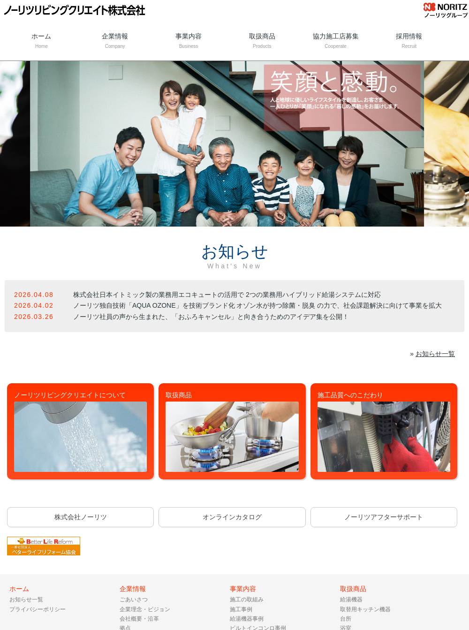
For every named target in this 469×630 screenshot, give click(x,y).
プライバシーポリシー (37, 609)
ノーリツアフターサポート (383, 517)
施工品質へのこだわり (384, 431)
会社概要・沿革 (139, 618)
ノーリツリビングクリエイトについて (80, 431)
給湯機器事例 (247, 618)
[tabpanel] (234, 144)
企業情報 (115, 41)
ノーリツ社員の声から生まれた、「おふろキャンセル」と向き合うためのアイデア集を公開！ (211, 316)
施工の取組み (247, 599)
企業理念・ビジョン (145, 609)
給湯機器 (351, 599)
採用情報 (409, 41)
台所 (345, 618)
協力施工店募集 (335, 41)
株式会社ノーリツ (80, 517)
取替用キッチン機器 (365, 609)
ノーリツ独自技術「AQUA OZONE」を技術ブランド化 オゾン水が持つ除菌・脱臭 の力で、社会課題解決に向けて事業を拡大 (257, 305)
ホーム (41, 41)
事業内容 (189, 41)
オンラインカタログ (232, 517)
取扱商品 (262, 41)
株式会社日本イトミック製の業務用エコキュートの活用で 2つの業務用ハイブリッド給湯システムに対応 (227, 294)
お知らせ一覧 (435, 353)
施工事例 (241, 609)
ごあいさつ (134, 599)
